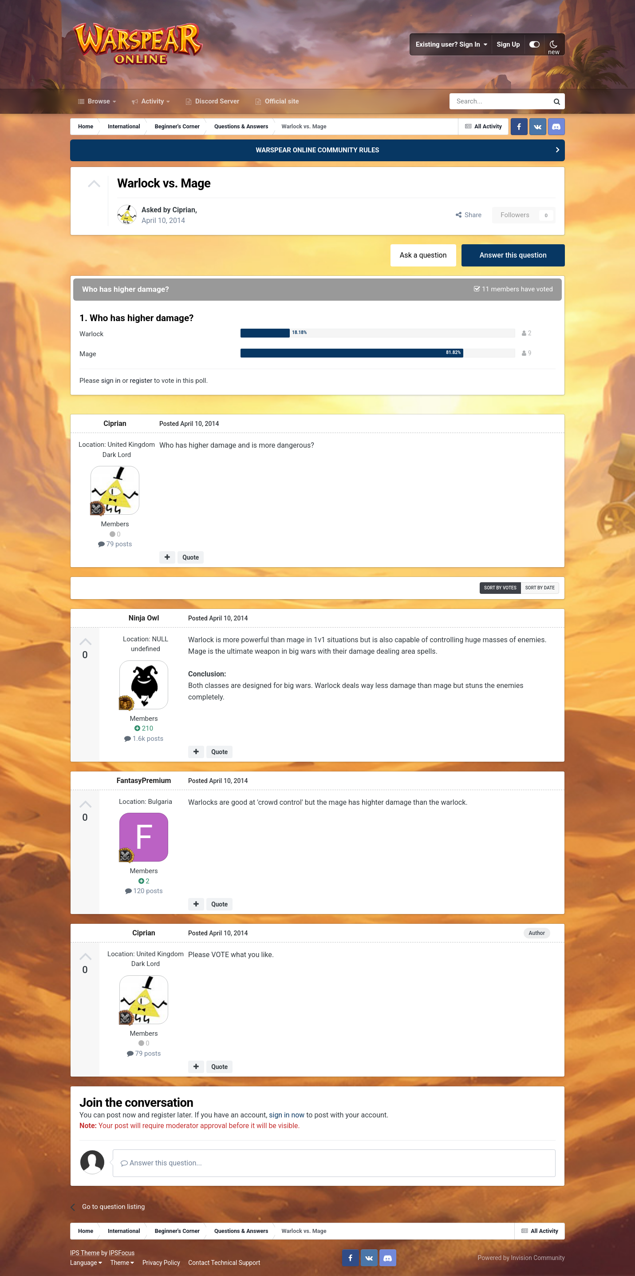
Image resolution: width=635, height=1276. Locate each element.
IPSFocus (122, 1252)
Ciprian (184, 209)
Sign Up (508, 44)
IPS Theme (84, 1252)
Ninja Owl (144, 617)
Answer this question (513, 254)
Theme (122, 1262)
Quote (190, 557)
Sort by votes (500, 587)
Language (86, 1262)
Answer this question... (161, 1162)
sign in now (287, 1114)
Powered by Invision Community (521, 1257)
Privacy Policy (161, 1262)
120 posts (144, 890)
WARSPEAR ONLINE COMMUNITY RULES (317, 150)
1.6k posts (143, 738)
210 (143, 728)
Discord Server (216, 101)
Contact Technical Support (224, 1262)
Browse (99, 101)
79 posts (115, 544)
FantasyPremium (144, 780)
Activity (153, 101)
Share (469, 215)
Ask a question (423, 254)
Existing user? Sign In (452, 44)
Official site (281, 101)
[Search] (475, 101)
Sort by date (540, 587)
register (141, 380)
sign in (111, 380)
